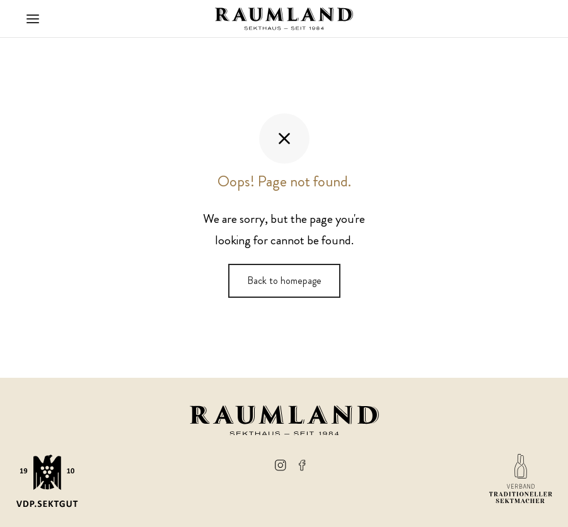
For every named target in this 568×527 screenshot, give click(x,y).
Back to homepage (284, 280)
